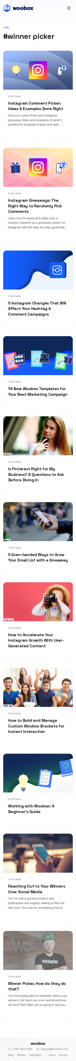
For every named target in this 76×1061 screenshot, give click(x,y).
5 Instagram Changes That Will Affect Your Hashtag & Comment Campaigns (37, 308)
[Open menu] (69, 8)
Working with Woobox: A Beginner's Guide (31, 808)
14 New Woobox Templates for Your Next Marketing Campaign (37, 391)
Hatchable (35, 1055)
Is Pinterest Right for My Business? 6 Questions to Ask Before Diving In (36, 474)
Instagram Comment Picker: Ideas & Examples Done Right (35, 106)
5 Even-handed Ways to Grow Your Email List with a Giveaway (38, 557)
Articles (21, 1055)
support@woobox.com (52, 1049)
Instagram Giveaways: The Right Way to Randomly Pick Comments (35, 206)
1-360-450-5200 (20, 1049)
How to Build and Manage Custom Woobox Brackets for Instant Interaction (36, 726)
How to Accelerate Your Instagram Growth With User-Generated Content (36, 640)
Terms (52, 1055)
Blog (11, 1055)
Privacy (63, 1055)
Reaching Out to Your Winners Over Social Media (36, 889)
